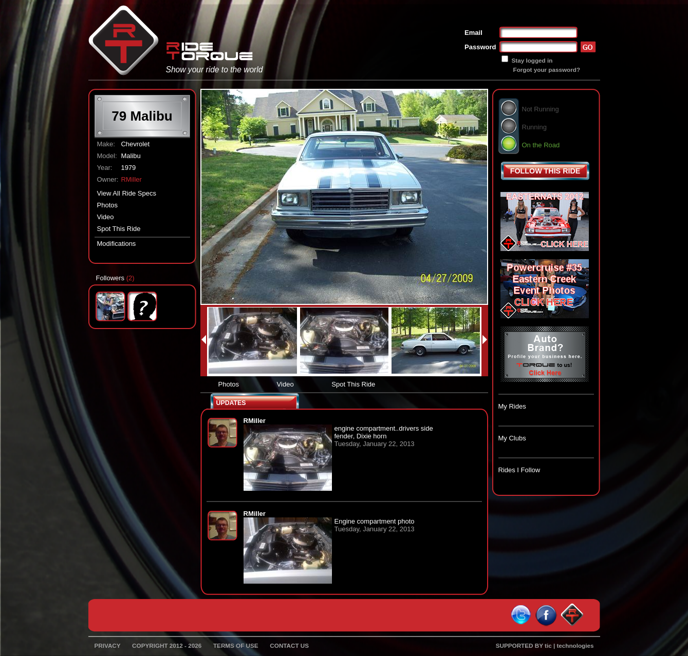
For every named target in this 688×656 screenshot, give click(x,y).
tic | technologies (569, 645)
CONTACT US (289, 645)
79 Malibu (141, 116)
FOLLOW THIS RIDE (545, 171)
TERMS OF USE (235, 645)
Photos (107, 205)
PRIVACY (108, 645)
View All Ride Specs (126, 193)
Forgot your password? (547, 69)
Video (105, 217)
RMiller (131, 179)
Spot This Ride (119, 229)
